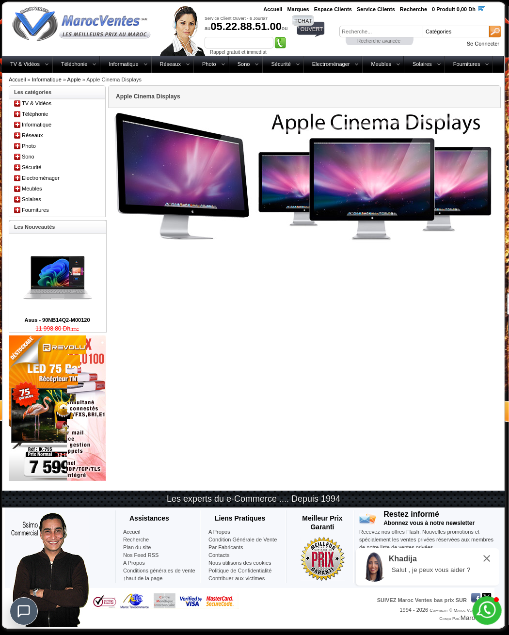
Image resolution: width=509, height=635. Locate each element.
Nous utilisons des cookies (239, 563)
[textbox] (381, 31)
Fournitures (466, 64)
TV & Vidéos (25, 64)
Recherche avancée (378, 41)
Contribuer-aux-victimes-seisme (237, 582)
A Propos (219, 532)
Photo (209, 64)
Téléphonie (74, 64)
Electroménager (331, 64)
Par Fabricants (225, 547)
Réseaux (170, 64)
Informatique (123, 64)
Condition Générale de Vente (242, 539)
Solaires (422, 64)
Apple (73, 79)
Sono (244, 64)
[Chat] (24, 611)
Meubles (381, 64)
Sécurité (280, 64)
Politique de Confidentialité (239, 570)
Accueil (17, 79)
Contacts (218, 555)
